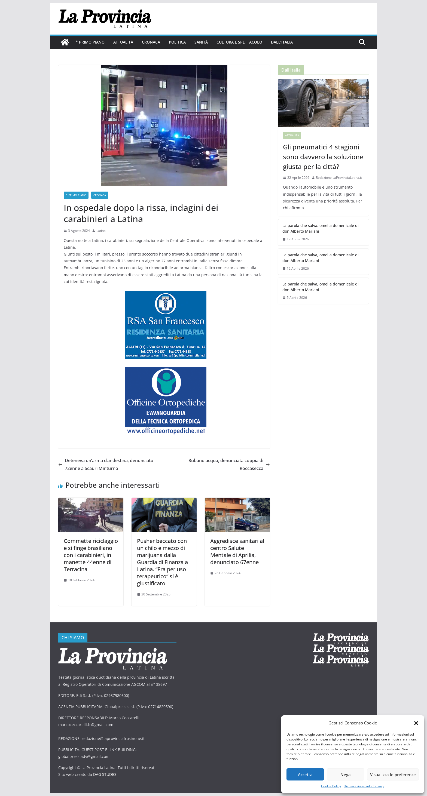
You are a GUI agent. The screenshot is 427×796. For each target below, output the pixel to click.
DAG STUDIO (104, 774)
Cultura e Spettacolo (239, 42)
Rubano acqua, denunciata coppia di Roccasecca (229, 464)
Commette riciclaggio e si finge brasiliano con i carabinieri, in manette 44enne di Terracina (91, 555)
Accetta (305, 774)
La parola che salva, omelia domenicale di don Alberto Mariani (320, 228)
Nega (345, 774)
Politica (177, 42)
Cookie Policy (331, 786)
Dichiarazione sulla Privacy (364, 786)
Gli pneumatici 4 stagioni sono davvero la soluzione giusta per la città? (323, 156)
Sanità (201, 42)
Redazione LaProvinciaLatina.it (339, 177)
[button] (416, 723)
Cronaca (151, 42)
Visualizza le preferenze (393, 774)
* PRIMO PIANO (90, 42)
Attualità (123, 42)
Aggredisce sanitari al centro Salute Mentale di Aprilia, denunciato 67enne (237, 551)
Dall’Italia (282, 42)
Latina (101, 230)
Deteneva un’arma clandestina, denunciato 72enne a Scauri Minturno (105, 464)
